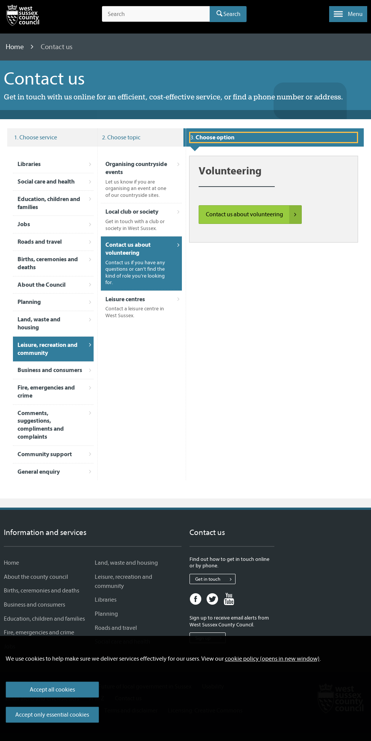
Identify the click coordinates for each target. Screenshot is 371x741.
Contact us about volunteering (253, 215)
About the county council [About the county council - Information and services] (36, 576)
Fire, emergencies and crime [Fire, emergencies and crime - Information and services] (39, 632)
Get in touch (215, 579)
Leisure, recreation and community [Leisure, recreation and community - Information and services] (123, 581)
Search (231, 14)
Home (15, 47)
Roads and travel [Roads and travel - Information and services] (116, 627)
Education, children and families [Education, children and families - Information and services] (44, 618)
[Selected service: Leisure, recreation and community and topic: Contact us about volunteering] (273, 137)
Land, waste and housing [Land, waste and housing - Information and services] (126, 562)
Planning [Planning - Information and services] (106, 613)
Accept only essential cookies (52, 714)
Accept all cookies (52, 689)
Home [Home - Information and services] (11, 562)
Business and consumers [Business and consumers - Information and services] (34, 604)
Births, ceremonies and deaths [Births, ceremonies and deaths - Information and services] (41, 590)
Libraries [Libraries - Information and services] (105, 599)
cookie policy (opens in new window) (272, 658)
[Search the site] (156, 14)
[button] (348, 14)
